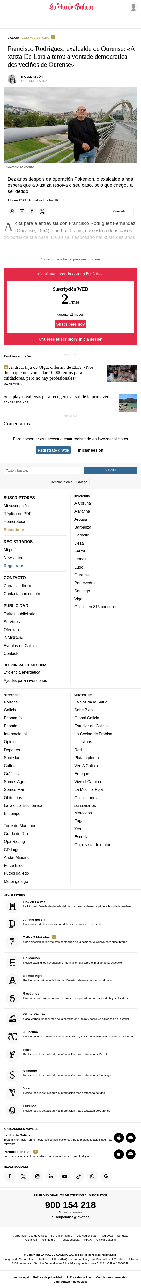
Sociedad (12, 757)
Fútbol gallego (16, 873)
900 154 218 (70, 1205)
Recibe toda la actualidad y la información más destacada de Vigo (55, 1093)
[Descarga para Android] (131, 1138)
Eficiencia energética (22, 672)
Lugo (78, 567)
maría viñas (13, 384)
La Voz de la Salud (91, 702)
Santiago (82, 590)
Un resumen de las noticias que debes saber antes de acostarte (54, 924)
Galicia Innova (86, 797)
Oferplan (11, 629)
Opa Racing (14, 841)
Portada (11, 702)
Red (78, 749)
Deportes (12, 749)
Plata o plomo (86, 757)
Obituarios (13, 797)
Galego (81, 482)
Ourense (82, 575)
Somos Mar (14, 789)
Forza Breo (14, 865)
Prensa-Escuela (69, 1239)
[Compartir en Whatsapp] (12, 211)
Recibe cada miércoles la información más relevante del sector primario (59, 980)
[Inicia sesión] (132, 6)
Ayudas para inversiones (25, 680)
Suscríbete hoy (70, 324)
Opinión (11, 741)
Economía (13, 718)
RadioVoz (107, 1235)
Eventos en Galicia (20, 645)
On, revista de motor (92, 844)
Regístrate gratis (53, 450)
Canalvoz (31, 1239)
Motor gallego (16, 881)
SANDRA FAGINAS (16, 402)
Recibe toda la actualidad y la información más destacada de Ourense (58, 1111)
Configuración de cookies (70, 1281)
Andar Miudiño (16, 857)
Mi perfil (11, 549)
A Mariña (82, 511)
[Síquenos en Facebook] (10, 1176)
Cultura (10, 765)
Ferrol (79, 551)
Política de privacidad (47, 1277)
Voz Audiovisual (86, 1235)
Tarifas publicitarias (20, 613)
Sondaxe (122, 1235)
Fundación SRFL (61, 1235)
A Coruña (82, 503)
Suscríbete (14, 529)
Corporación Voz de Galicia (30, 1235)
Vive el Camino (87, 781)
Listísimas (83, 741)
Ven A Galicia (86, 765)
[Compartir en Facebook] (32, 211)
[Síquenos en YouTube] (65, 1176)
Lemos (80, 559)
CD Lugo (12, 849)
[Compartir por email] (22, 211)
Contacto (12, 653)
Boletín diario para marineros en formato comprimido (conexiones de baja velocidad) (67, 998)
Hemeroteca (14, 521)
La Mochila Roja (88, 789)
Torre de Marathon (20, 825)
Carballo (81, 535)
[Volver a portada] (70, 7)
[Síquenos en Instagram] (37, 1176)
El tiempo (12, 813)
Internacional (15, 734)
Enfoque (81, 773)
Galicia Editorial (106, 1239)
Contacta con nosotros (23, 593)
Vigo (78, 598)
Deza (79, 543)
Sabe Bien (83, 710)
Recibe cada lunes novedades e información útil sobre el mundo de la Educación (65, 963)
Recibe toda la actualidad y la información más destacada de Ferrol (56, 1054)
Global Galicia (86, 718)
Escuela (81, 837)
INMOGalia (13, 637)
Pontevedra (84, 583)
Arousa (80, 519)
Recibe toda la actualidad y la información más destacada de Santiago (58, 1075)
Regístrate (13, 565)
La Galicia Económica (23, 805)
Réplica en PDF (17, 513)
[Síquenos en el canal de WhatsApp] (92, 1176)
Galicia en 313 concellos (95, 606)
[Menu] (7, 7)
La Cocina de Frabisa (93, 734)
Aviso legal (21, 1277)
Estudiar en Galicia (91, 725)
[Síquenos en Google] (106, 1176)
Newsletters (14, 557)
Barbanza (82, 527)
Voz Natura (48, 1239)
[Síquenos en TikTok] (79, 1176)
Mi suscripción (16, 505)
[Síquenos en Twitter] (23, 1176)
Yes (77, 828)
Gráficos (11, 773)
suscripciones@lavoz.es (70, 1217)
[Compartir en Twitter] (42, 211)
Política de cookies (79, 1277)
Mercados (83, 813)
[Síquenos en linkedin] (51, 1176)
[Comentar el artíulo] (121, 211)
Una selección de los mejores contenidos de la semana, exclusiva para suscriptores (66, 942)
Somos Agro (15, 781)
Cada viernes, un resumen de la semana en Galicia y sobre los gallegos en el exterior (67, 1019)
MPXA (88, 1239)
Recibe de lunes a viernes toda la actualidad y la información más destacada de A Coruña (70, 1037)
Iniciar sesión (90, 450)
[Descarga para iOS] (119, 1138)
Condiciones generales (111, 1277)
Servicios (12, 621)
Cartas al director (19, 585)
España (10, 725)
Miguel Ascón (32, 76)
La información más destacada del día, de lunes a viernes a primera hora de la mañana (69, 906)
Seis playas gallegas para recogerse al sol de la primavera (57, 396)
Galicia (10, 710)
